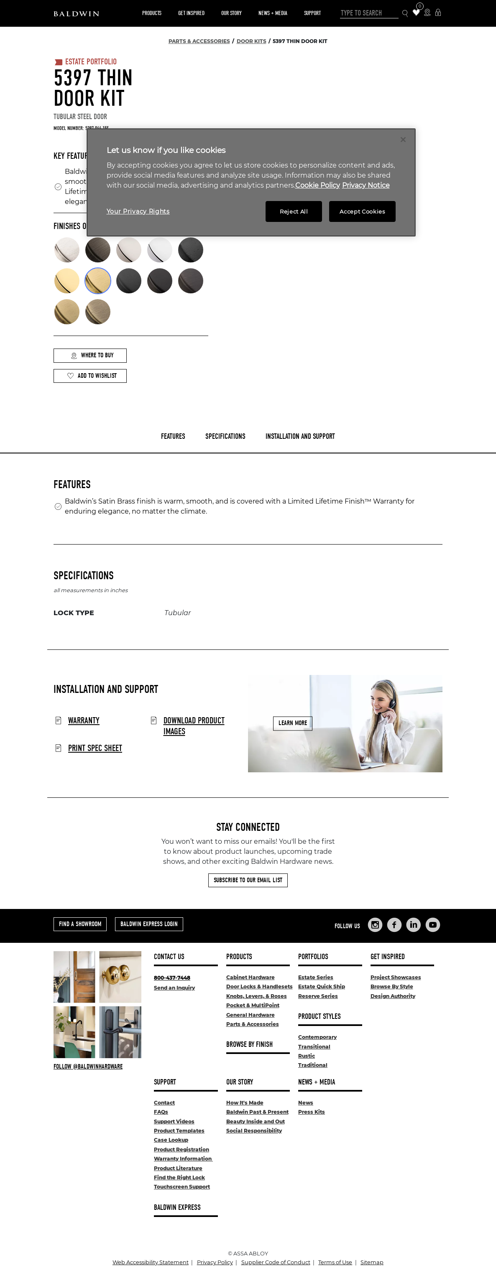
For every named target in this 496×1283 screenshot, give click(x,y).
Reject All (294, 211)
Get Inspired (191, 13)
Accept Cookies (362, 211)
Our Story (231, 13)
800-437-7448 (172, 978)
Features (173, 436)
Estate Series (315, 977)
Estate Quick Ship (321, 986)
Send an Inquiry (174, 988)
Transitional (314, 1047)
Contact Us (169, 956)
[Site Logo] (76, 13)
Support (312, 13)
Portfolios (313, 956)
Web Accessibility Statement (150, 1262)
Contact (164, 1103)
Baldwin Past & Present (257, 1112)
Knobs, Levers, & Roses (256, 996)
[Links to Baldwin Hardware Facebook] (394, 924)
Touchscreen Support (182, 1187)
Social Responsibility (254, 1131)
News (305, 1103)
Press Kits (311, 1112)
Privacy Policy (215, 1262)
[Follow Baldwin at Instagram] (97, 1067)
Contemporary (317, 1037)
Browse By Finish (249, 1044)
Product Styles (319, 1016)
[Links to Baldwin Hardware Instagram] (375, 924)
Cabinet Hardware (250, 977)
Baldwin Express (177, 1207)
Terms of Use (335, 1262)
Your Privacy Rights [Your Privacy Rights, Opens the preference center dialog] (138, 211)
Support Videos (174, 1121)
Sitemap (372, 1262)
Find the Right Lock (179, 1177)
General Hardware (250, 1015)
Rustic (306, 1056)
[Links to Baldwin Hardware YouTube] (432, 924)
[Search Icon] (405, 13)
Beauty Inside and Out (255, 1121)
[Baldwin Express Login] (438, 13)
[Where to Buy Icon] (427, 13)
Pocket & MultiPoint (252, 1005)
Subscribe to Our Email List (248, 880)
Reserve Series (318, 996)
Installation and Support (300, 436)
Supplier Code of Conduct (275, 1262)
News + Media (272, 13)
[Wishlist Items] (416, 13)
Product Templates (179, 1131)
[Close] (403, 139)
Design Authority (393, 996)
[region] (251, 182)
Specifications (225, 436)
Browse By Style (392, 986)
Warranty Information (183, 1159)
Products (151, 13)
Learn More (293, 723)
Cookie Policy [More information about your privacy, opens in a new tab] (317, 185)
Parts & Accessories (252, 1024)
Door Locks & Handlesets (259, 986)
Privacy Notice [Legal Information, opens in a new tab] (366, 185)
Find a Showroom (80, 924)
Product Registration (181, 1149)
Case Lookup (171, 1140)
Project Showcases (396, 977)
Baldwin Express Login (149, 924)
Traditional (312, 1065)
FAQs (161, 1112)
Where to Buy (92, 355)
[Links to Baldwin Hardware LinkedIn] (413, 924)
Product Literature (178, 1168)
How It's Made (244, 1103)
